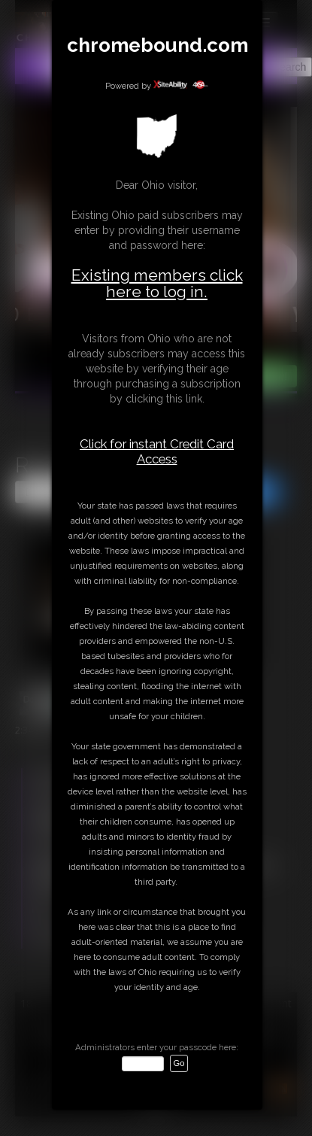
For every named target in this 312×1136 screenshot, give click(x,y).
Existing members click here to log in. (157, 283)
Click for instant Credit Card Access (157, 451)
